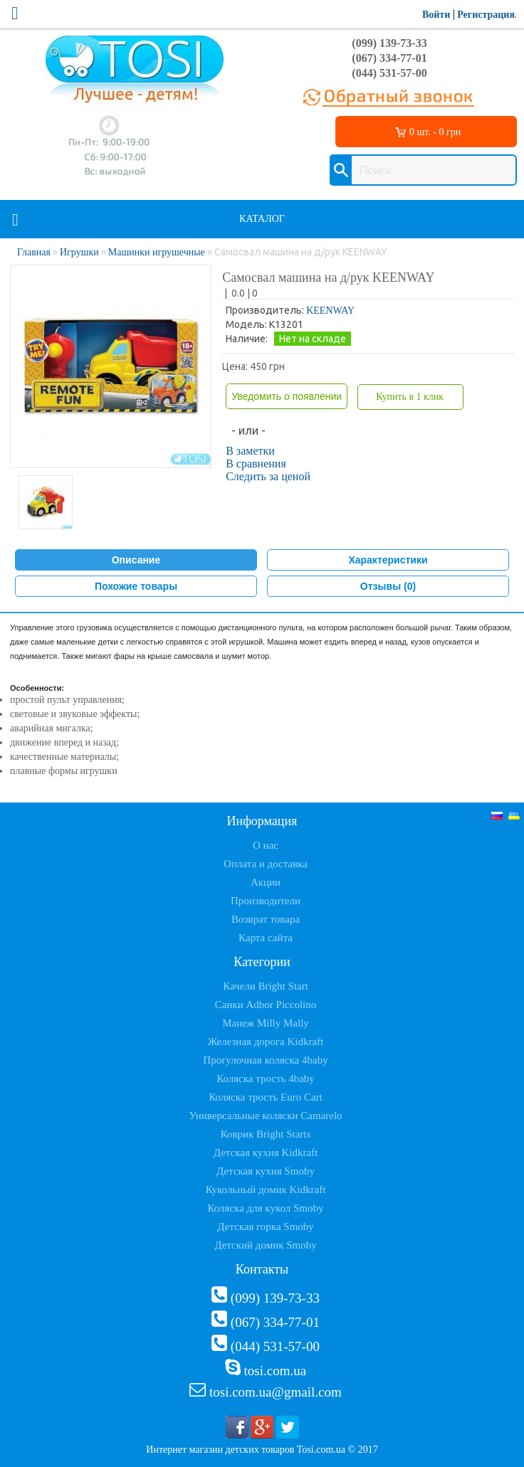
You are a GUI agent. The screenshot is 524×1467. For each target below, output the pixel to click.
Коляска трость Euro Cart (266, 1097)
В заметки (250, 451)
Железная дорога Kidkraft (265, 1041)
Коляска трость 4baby (265, 1078)
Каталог (262, 218)
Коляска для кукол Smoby (266, 1208)
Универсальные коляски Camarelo (265, 1115)
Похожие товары (136, 586)
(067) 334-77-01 (389, 58)
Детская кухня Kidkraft (266, 1152)
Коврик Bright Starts (266, 1134)
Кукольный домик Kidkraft (266, 1189)
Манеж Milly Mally (265, 1023)
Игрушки (79, 252)
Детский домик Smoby (265, 1245)
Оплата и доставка (266, 863)
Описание (136, 560)
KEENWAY (330, 310)
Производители (265, 900)
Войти (436, 14)
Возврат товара (265, 919)
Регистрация (486, 14)
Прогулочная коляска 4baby (265, 1060)
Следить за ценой (268, 476)
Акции (266, 882)
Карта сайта (266, 937)
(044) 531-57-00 (389, 73)
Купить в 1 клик (410, 396)
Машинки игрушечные (156, 252)
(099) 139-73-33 (389, 43)
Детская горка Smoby (265, 1226)
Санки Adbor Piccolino (266, 1004)
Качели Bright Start (265, 986)
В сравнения (256, 463)
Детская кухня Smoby (265, 1171)
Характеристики (387, 560)
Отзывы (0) (388, 586)
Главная (34, 252)
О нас (265, 845)
